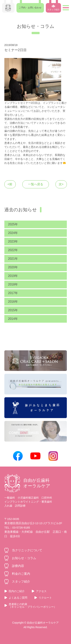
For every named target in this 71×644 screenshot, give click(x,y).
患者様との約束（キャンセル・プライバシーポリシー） (32, 605)
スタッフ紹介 (21, 581)
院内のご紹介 (17, 591)
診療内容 (18, 565)
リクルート (45, 597)
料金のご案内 (21, 573)
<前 (10, 184)
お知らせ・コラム (24, 558)
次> (61, 184)
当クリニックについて (27, 550)
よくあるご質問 (18, 597)
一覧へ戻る (35, 184)
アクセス (41, 591)
